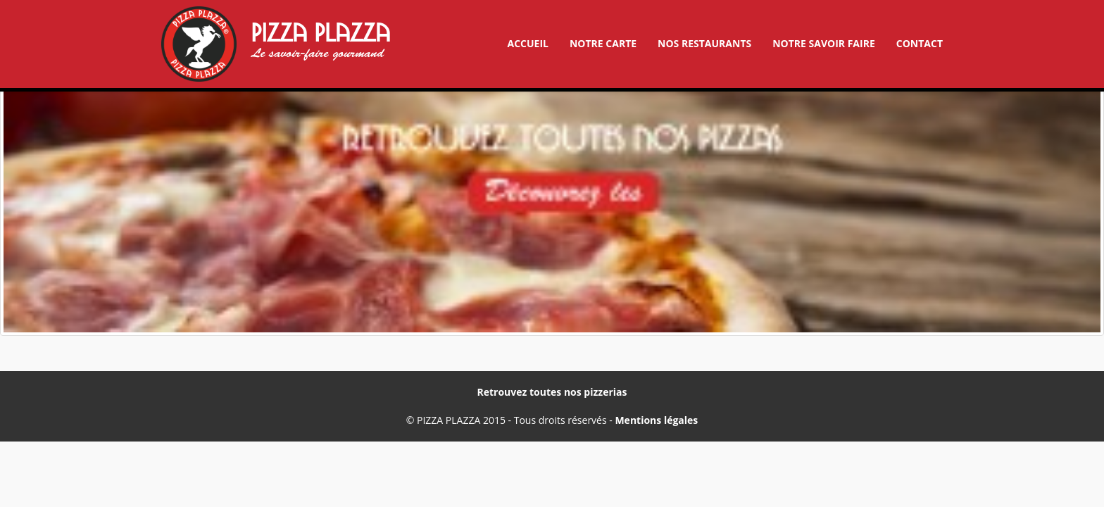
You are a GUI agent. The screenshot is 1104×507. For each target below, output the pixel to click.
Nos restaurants (704, 43)
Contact (919, 43)
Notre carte (603, 43)
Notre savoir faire (823, 43)
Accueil (527, 43)
